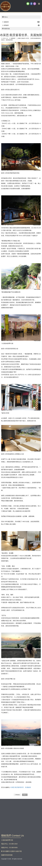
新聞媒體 (6, 25)
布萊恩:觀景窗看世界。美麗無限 (20, 787)
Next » (24, 794)
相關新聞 (6, 22)
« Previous (17, 794)
